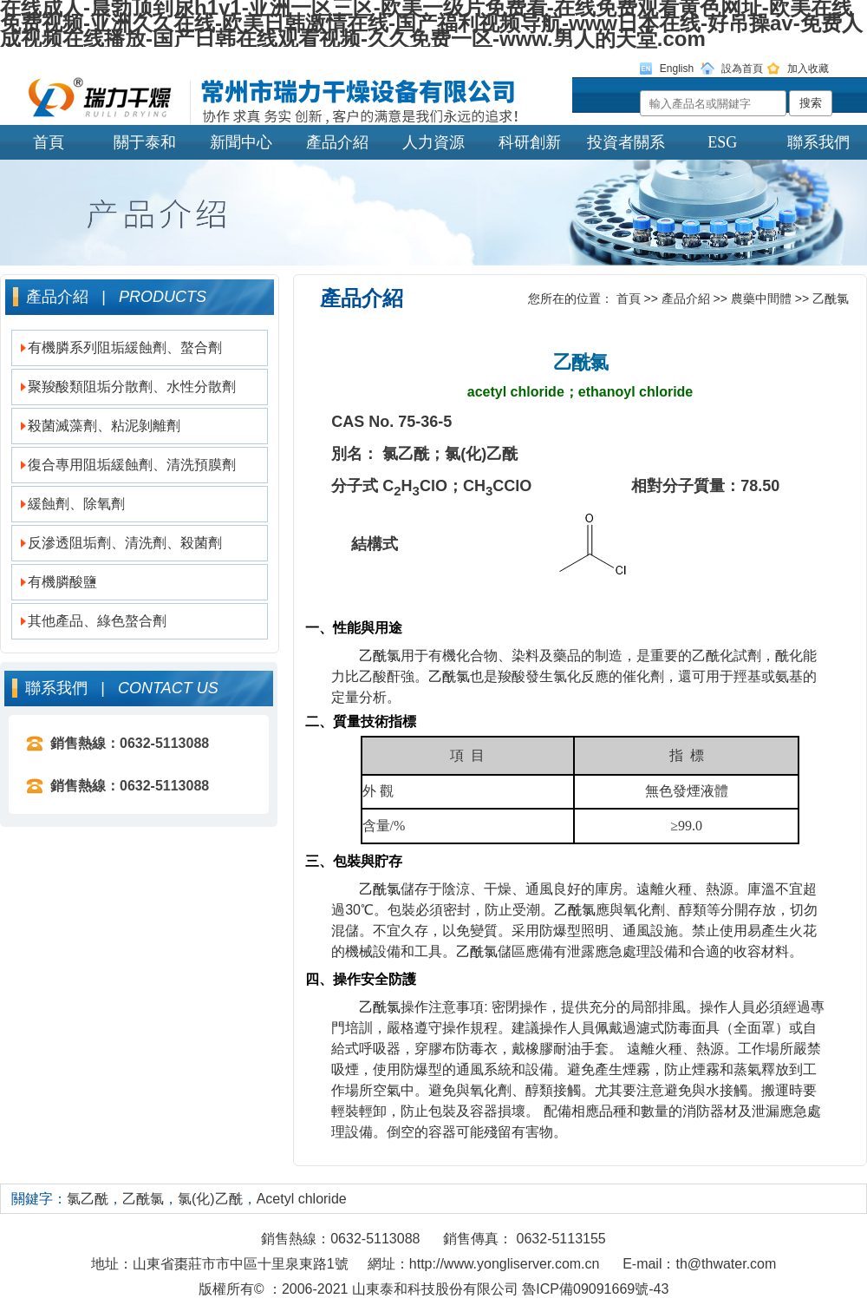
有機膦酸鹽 (62, 581)
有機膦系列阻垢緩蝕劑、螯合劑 (125, 347)
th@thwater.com (725, 1263)
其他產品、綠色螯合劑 (97, 620)
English (677, 68)
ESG (722, 142)
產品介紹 (337, 142)
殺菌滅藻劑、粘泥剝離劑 (104, 425)
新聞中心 (241, 142)
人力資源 (433, 142)
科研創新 (530, 142)
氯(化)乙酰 (210, 1198)
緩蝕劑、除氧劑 (76, 503)
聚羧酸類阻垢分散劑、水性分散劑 (132, 386)
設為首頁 (742, 68)
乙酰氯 (830, 298)
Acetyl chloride (302, 1198)
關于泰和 (145, 142)
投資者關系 (626, 142)
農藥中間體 (761, 298)
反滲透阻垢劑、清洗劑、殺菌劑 (125, 542)
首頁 (48, 142)
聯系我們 (818, 142)
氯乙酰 (87, 1198)
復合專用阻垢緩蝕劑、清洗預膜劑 (132, 464)
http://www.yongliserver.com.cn (504, 1263)
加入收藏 (808, 68)
